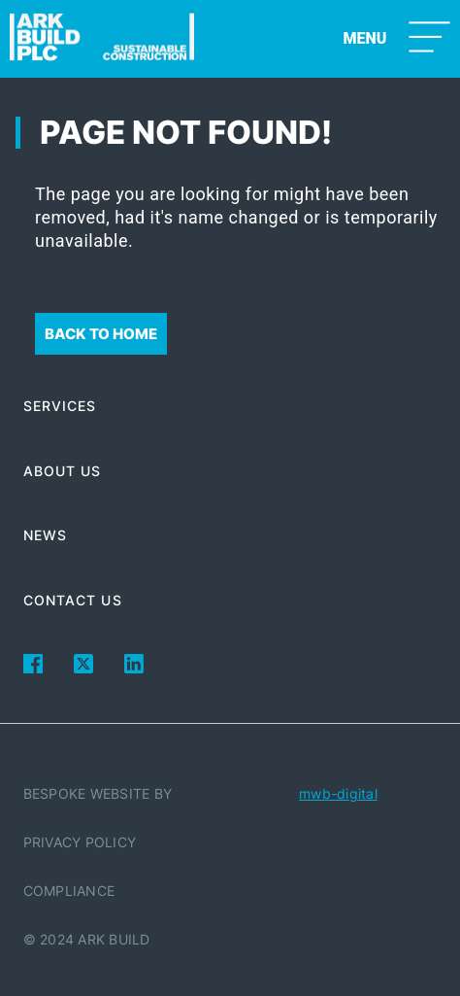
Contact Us (72, 600)
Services (60, 405)
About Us (62, 471)
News (45, 535)
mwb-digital (338, 793)
